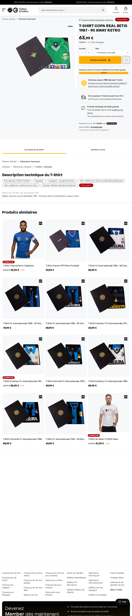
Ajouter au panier (100, 60)
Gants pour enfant (53, 580)
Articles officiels (8, 19)
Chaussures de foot (11, 573)
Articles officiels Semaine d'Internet (59, 185)
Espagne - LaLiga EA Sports (62, 181)
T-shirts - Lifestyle (43, 167)
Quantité (82, 48)
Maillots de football (97, 595)
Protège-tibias (117, 577)
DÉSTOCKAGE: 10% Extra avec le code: (38, 2)
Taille (97, 48)
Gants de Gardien (75, 573)
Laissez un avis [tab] (98, 149)
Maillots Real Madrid (76, 577)
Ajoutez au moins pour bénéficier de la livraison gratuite (102, 70)
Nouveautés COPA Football (17, 181)
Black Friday (116, 589)
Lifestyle (6, 167)
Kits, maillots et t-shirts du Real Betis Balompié (101, 181)
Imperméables (117, 573)
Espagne (39, 181)
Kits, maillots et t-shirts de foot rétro (21, 185)
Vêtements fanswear (27, 19)
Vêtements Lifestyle (22, 167)
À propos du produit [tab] (34, 149)
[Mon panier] (125, 10)
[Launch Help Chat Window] (122, 604)
